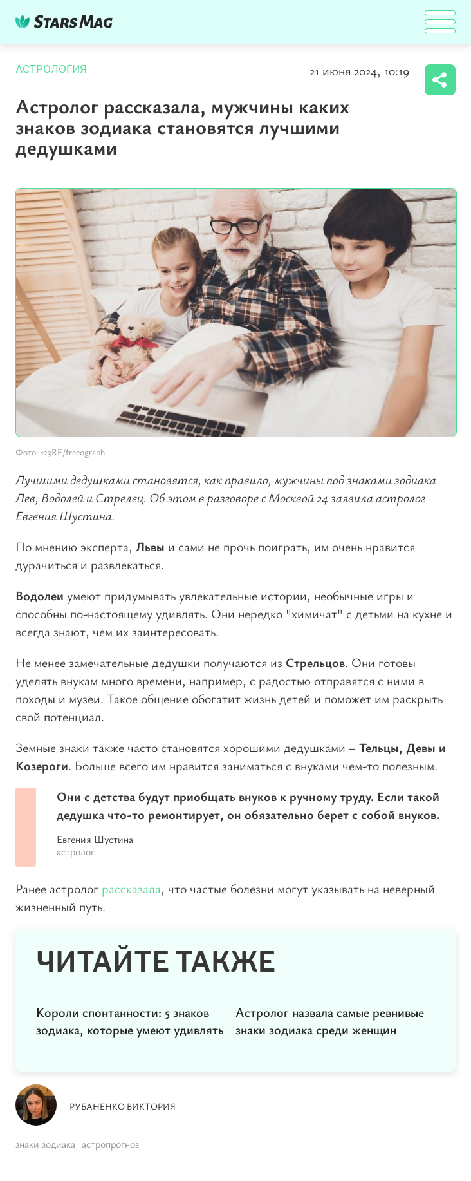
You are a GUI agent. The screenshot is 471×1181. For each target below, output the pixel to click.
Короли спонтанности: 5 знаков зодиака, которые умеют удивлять (130, 1020)
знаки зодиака (45, 1143)
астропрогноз (110, 1143)
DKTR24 (66, 21)
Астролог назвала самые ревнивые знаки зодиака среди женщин (330, 1020)
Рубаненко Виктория (122, 1106)
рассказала (131, 888)
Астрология (51, 69)
